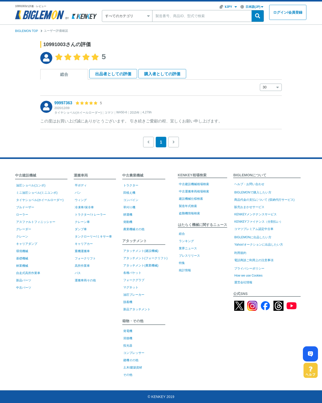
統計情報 (185, 270)
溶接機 (127, 338)
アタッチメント (134, 241)
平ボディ (81, 185)
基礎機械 (22, 258)
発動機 (127, 222)
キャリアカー (84, 244)
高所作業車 (82, 265)
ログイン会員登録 (287, 12)
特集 (182, 263)
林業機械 (22, 265)
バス (78, 273)
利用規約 (240, 253)
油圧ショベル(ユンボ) (30, 185)
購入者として (162, 74)
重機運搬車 (82, 251)
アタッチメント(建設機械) (140, 251)
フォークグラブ (133, 280)
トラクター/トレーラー (90, 214)
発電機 (127, 331)
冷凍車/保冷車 (84, 207)
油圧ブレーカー (133, 294)
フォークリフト (85, 258)
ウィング (81, 200)
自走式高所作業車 (28, 273)
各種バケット (132, 273)
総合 (64, 74)
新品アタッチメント (136, 309)
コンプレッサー (133, 353)
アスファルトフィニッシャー (35, 222)
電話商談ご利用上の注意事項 (253, 260)
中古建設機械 (25, 175)
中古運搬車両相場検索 (194, 191)
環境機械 (22, 251)
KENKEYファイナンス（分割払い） (258, 221)
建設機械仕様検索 (191, 198)
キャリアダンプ (26, 244)
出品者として (113, 74)
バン (78, 192)
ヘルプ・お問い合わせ (249, 184)
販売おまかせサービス (249, 207)
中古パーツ (23, 287)
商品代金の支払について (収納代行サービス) (264, 200)
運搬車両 (81, 175)
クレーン (22, 236)
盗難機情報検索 (189, 213)
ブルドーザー (25, 207)
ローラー (22, 214)
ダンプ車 (81, 229)
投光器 (127, 345)
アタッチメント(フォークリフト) (145, 258)
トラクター (130, 185)
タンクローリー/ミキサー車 (93, 236)
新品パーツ (23, 280)
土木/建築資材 (132, 367)
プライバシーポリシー (249, 268)
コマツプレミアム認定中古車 (253, 229)
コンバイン (130, 200)
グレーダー (23, 229)
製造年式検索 (188, 206)
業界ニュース (188, 248)
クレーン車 (82, 222)
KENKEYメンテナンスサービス (255, 214)
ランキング (186, 241)
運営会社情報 (243, 282)
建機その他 (130, 360)
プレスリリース (189, 255)
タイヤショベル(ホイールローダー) (39, 200)
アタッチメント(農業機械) (140, 265)
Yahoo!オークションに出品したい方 (258, 244)
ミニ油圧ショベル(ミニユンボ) (36, 192)
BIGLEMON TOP (26, 31)
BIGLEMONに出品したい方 (252, 237)
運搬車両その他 (85, 280)
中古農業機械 (132, 175)
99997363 (63, 103)
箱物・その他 (132, 321)
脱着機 (127, 302)
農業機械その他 (133, 229)
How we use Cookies (248, 275)
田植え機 (129, 192)
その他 (127, 375)
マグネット (130, 287)
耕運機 (127, 214)
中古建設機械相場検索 (194, 184)
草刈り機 (129, 207)
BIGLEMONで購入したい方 (252, 192)
